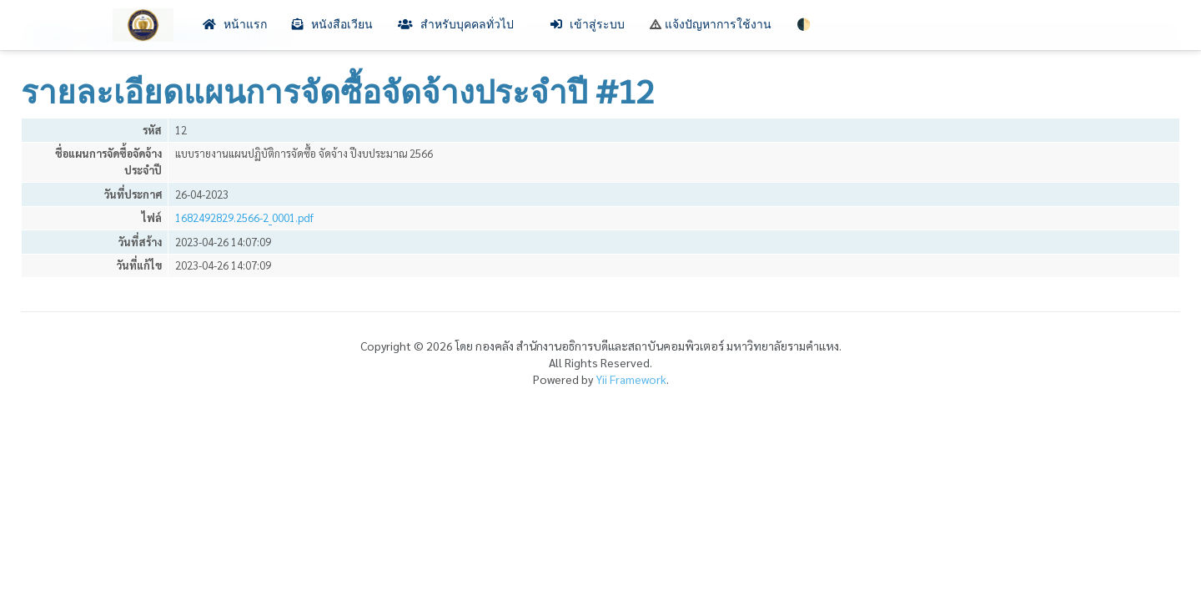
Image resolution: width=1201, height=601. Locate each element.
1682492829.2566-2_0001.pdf (244, 218)
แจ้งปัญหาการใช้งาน (710, 25)
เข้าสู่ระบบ (587, 25)
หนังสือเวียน (332, 25)
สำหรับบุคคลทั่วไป (461, 25)
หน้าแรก (235, 25)
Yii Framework (630, 378)
